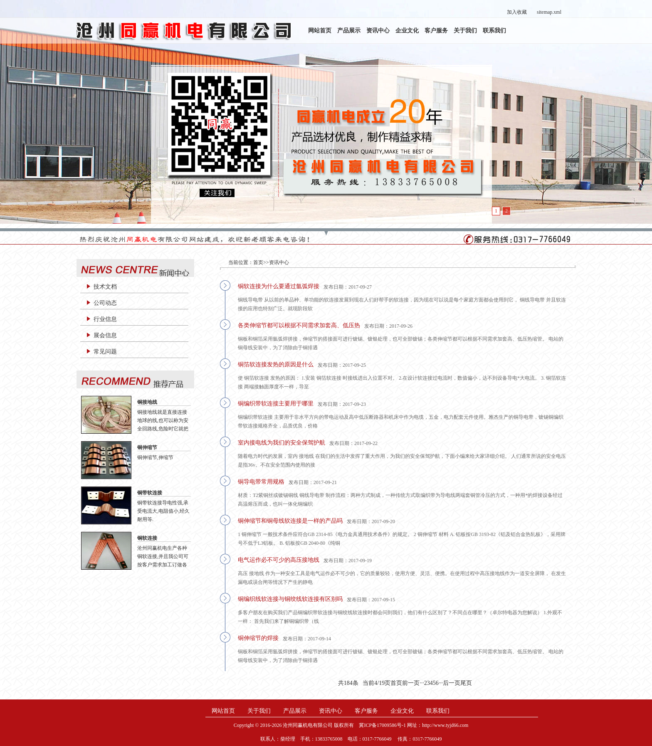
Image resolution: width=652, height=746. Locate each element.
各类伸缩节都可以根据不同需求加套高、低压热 (299, 325)
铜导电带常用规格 (261, 482)
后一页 (451, 683)
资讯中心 (378, 30)
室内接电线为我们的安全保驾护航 (281, 443)
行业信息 (105, 319)
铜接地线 (147, 402)
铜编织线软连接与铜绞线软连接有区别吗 (290, 599)
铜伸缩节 (147, 447)
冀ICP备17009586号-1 (382, 725)
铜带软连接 (149, 493)
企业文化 (407, 30)
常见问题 (105, 351)
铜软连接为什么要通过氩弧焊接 (278, 286)
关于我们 (465, 30)
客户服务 (436, 30)
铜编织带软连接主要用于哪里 (276, 403)
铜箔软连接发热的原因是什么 (276, 364)
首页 (258, 262)
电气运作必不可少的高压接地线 (278, 560)
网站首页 (319, 30)
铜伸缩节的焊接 (258, 638)
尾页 (466, 683)
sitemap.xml (549, 12)
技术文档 (105, 287)
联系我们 (494, 30)
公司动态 (105, 303)
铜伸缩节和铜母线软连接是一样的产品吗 (290, 521)
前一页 (411, 683)
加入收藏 (517, 12)
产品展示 (349, 30)
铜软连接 (147, 538)
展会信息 (105, 335)
